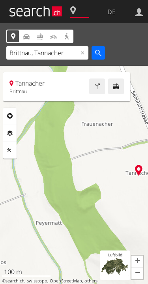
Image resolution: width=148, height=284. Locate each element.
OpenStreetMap (66, 281)
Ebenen (10, 133)
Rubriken (10, 116)
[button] (137, 261)
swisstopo (37, 281)
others (90, 281)
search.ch (15, 281)
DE (111, 11)
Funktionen (10, 150)
